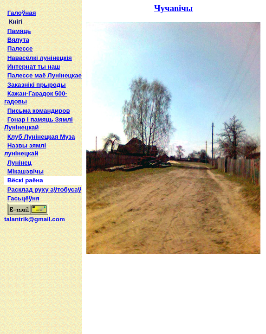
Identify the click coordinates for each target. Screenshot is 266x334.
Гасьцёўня (23, 198)
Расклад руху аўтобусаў (44, 189)
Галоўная (21, 12)
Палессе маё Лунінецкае (44, 75)
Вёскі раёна (25, 180)
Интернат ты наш (33, 66)
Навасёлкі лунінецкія (39, 57)
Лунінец (19, 162)
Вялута (18, 39)
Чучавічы (173, 8)
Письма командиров (38, 110)
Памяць (19, 30)
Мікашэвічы (25, 171)
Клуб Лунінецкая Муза (41, 136)
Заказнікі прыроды (36, 84)
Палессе (20, 48)
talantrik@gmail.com (34, 216)
